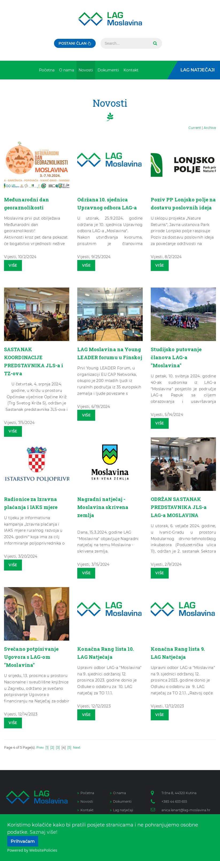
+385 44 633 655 (174, 801)
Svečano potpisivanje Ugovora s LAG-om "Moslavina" (34, 656)
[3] (58, 747)
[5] (69, 747)
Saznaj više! (43, 832)
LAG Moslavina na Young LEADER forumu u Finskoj (109, 357)
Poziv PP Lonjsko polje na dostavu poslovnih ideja (182, 207)
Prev (40, 747)
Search (155, 43)
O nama (118, 793)
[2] (52, 747)
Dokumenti (121, 801)
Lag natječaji (121, 810)
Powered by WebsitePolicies (32, 850)
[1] (47, 747)
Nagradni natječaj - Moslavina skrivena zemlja (105, 506)
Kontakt (85, 810)
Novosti (85, 801)
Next (76, 747)
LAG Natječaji (197, 69)
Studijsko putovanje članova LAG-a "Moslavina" (178, 357)
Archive (210, 128)
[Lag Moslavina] (110, 19)
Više (13, 265)
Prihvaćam (23, 841)
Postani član (75, 43)
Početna (85, 793)
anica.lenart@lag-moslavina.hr (185, 810)
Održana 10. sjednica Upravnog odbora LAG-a (108, 207)
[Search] (126, 43)
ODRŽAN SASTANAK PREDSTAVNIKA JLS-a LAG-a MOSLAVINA (182, 506)
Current (194, 128)
